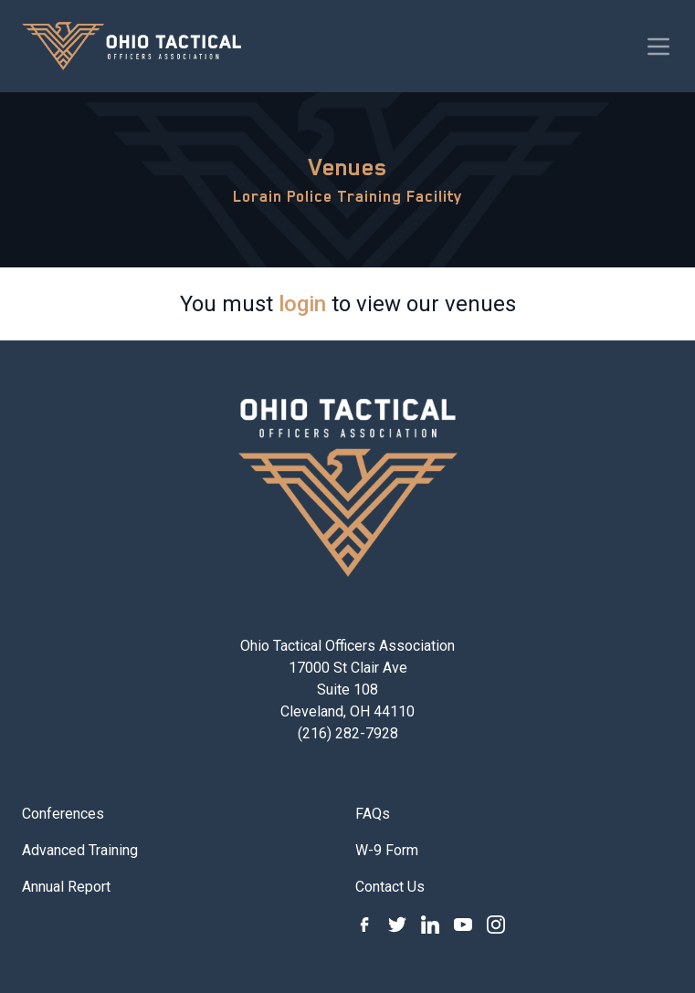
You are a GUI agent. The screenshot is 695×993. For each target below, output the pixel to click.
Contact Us (390, 886)
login (302, 304)
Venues (348, 167)
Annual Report (66, 886)
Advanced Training (80, 850)
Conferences (63, 813)
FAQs (372, 813)
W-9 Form (386, 850)
